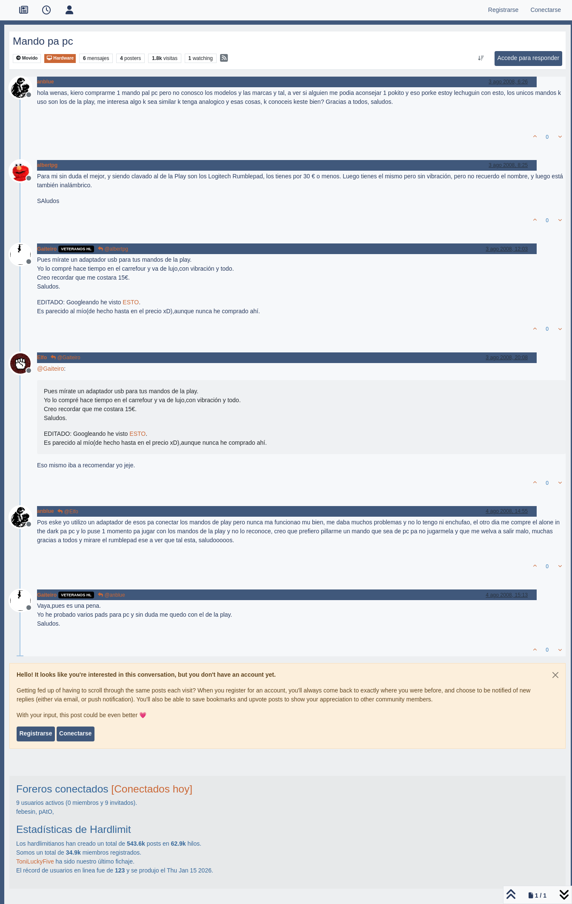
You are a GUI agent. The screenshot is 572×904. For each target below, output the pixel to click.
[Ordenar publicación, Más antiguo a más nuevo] (481, 58)
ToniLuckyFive (35, 861)
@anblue (111, 595)
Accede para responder (529, 57)
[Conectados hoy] (151, 789)
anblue (45, 82)
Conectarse (75, 733)
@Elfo (67, 512)
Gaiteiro (47, 249)
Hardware (60, 58)
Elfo (42, 357)
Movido (27, 58)
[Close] (555, 675)
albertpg (47, 165)
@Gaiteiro (65, 357)
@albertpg (113, 249)
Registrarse (35, 733)
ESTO (131, 302)
